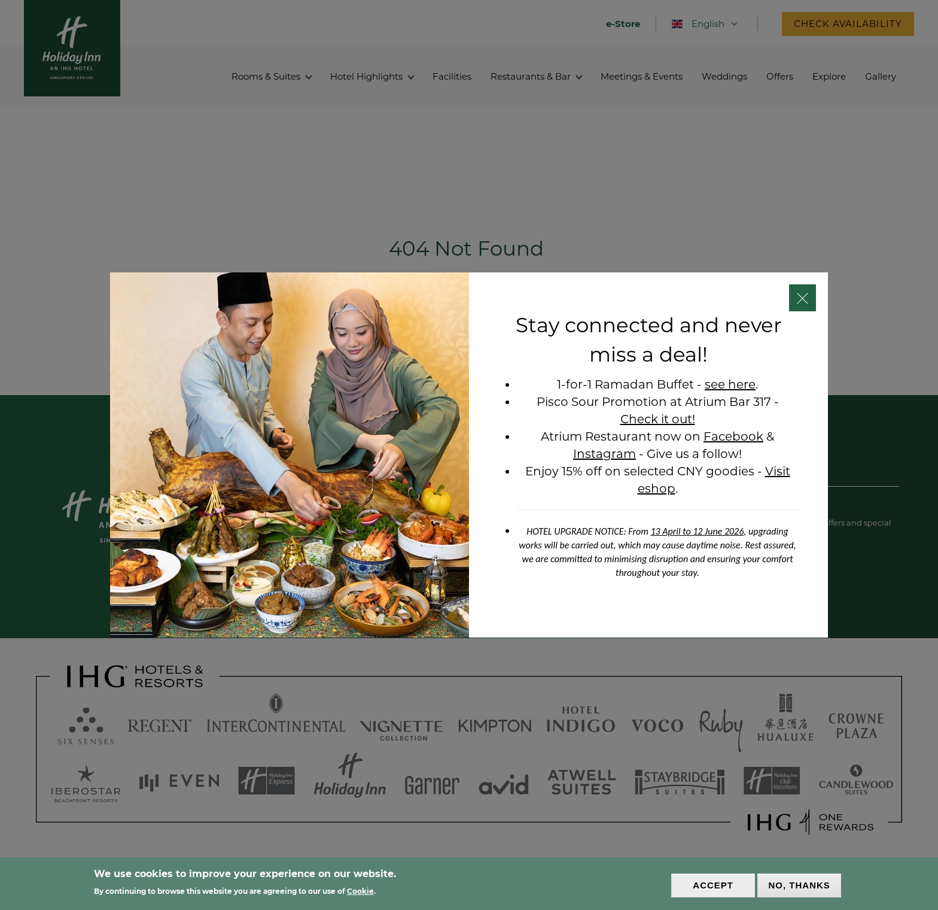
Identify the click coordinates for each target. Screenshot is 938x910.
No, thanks (799, 885)
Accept (713, 885)
